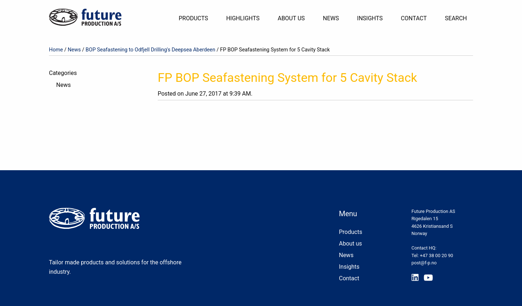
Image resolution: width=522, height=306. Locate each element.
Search (456, 18)
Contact (414, 18)
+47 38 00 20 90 (436, 255)
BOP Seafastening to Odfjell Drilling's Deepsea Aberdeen (150, 50)
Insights (370, 18)
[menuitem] (196, 18)
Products (193, 18)
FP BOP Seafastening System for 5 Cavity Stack (287, 77)
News (331, 18)
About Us (291, 18)
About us (350, 243)
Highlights (243, 18)
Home (56, 50)
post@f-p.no (424, 262)
